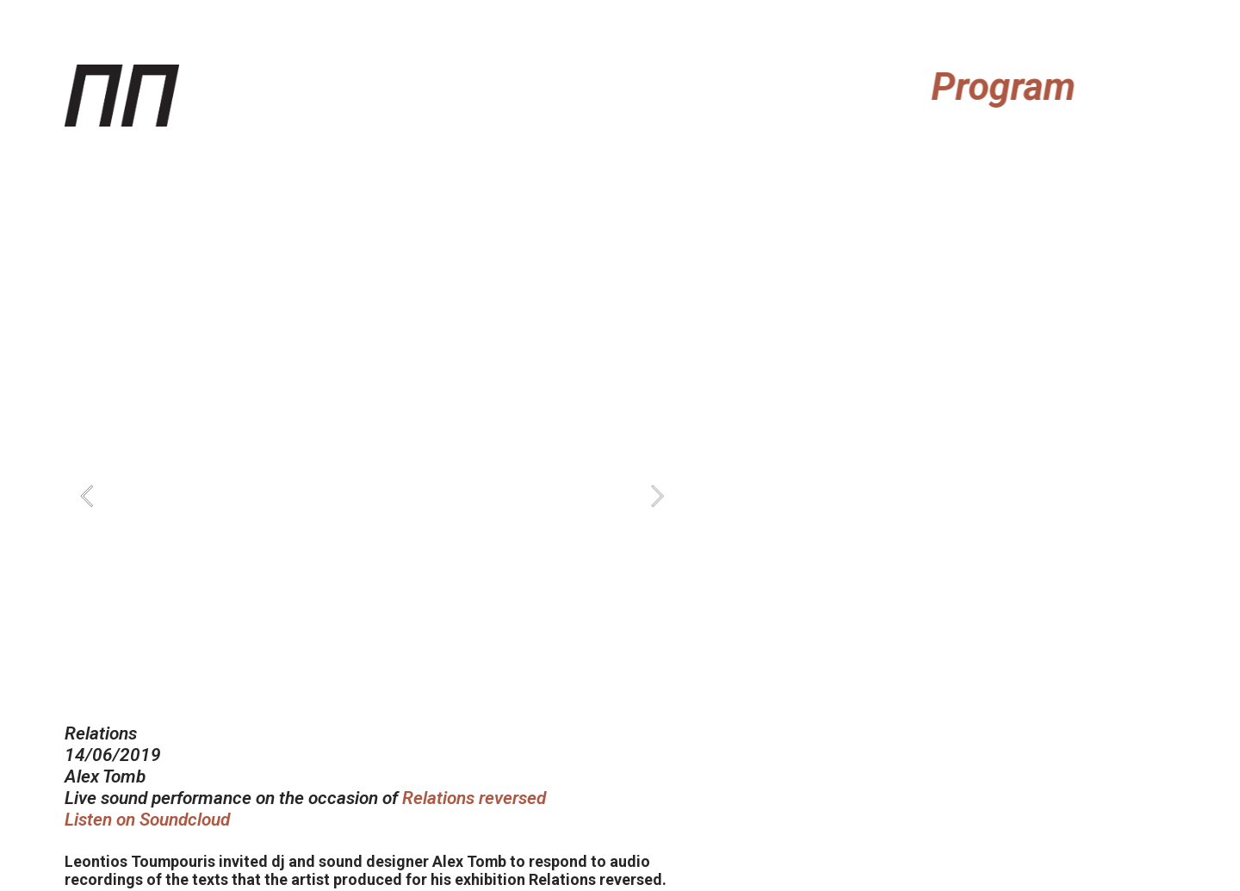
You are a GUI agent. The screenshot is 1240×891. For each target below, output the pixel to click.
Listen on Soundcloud (147, 819)
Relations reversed (474, 798)
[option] (372, 496)
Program (1010, 87)
